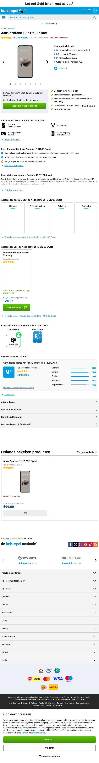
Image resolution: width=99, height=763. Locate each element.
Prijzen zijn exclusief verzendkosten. (77, 697)
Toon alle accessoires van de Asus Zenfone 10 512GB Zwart (28, 237)
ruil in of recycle (88, 105)
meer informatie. (78, 699)
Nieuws (25, 703)
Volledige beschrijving (12, 190)
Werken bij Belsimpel (47, 703)
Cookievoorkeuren (83, 703)
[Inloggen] (84, 10)
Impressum (69, 703)
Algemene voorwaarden (42, 706)
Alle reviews (7, 395)
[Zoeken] (94, 17)
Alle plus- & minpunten (12, 165)
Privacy (60, 703)
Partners (34, 703)
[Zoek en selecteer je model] (52, 17)
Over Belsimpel (14, 703)
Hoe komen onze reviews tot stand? (18, 387)
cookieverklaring (38, 733)
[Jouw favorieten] (89, 10)
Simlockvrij (60, 68)
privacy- (24, 733)
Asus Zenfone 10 (8, 29)
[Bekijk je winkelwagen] (95, 10)
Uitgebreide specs (10, 139)
